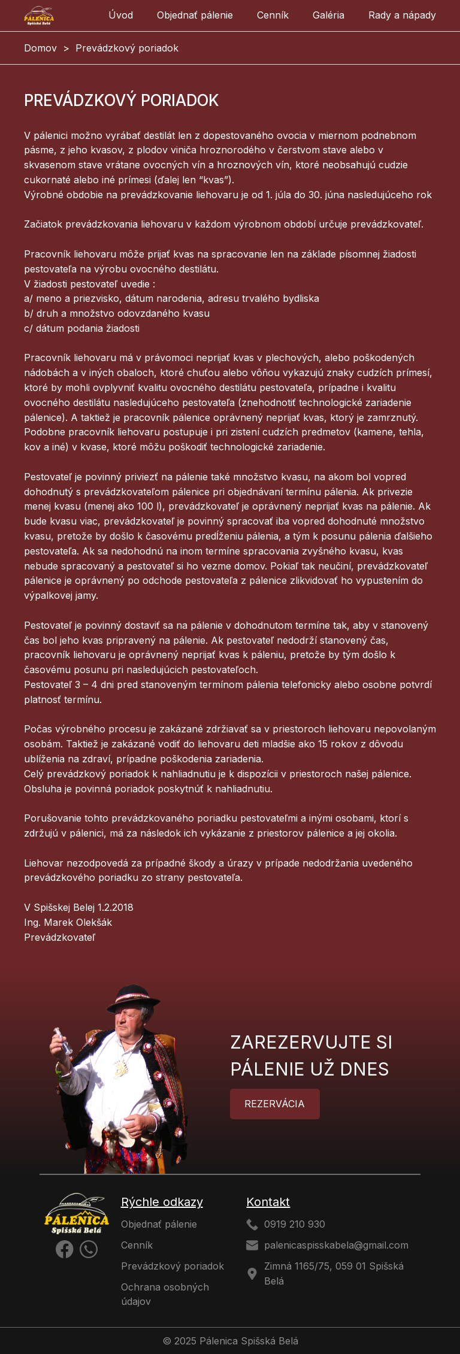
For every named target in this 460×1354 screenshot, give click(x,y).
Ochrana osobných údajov (165, 1294)
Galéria (328, 15)
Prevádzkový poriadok (172, 1266)
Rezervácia (274, 1104)
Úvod (120, 15)
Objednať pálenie (195, 15)
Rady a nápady (402, 15)
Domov (40, 48)
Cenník (273, 15)
